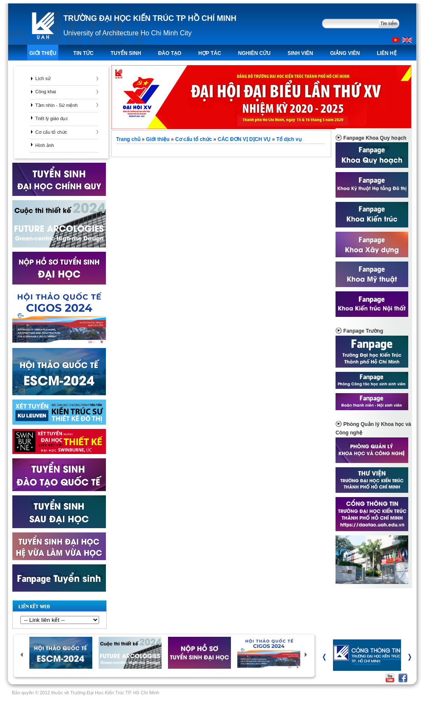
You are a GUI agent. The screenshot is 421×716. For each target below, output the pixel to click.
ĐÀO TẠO (170, 53)
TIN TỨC (83, 53)
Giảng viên (345, 53)
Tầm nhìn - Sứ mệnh (56, 105)
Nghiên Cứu (254, 53)
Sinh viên (300, 53)
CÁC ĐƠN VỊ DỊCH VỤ (244, 139)
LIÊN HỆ (386, 53)
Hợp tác (209, 53)
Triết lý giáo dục (51, 118)
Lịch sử (43, 78)
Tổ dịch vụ (289, 139)
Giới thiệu (42, 53)
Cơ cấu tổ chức (51, 132)
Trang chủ (129, 139)
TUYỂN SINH (126, 53)
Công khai (45, 91)
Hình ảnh (44, 145)
